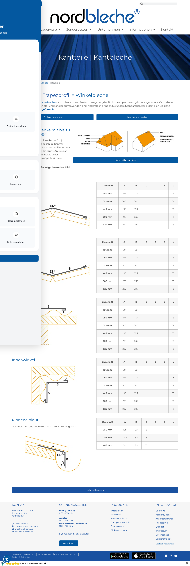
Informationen (142, 29)
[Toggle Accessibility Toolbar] (7, 559)
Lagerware (50, 29)
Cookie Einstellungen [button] (165, 544)
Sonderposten (79, 29)
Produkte (25, 29)
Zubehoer (42, 82)
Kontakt (167, 29)
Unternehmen (110, 29)
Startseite (17, 82)
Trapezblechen (48, 102)
